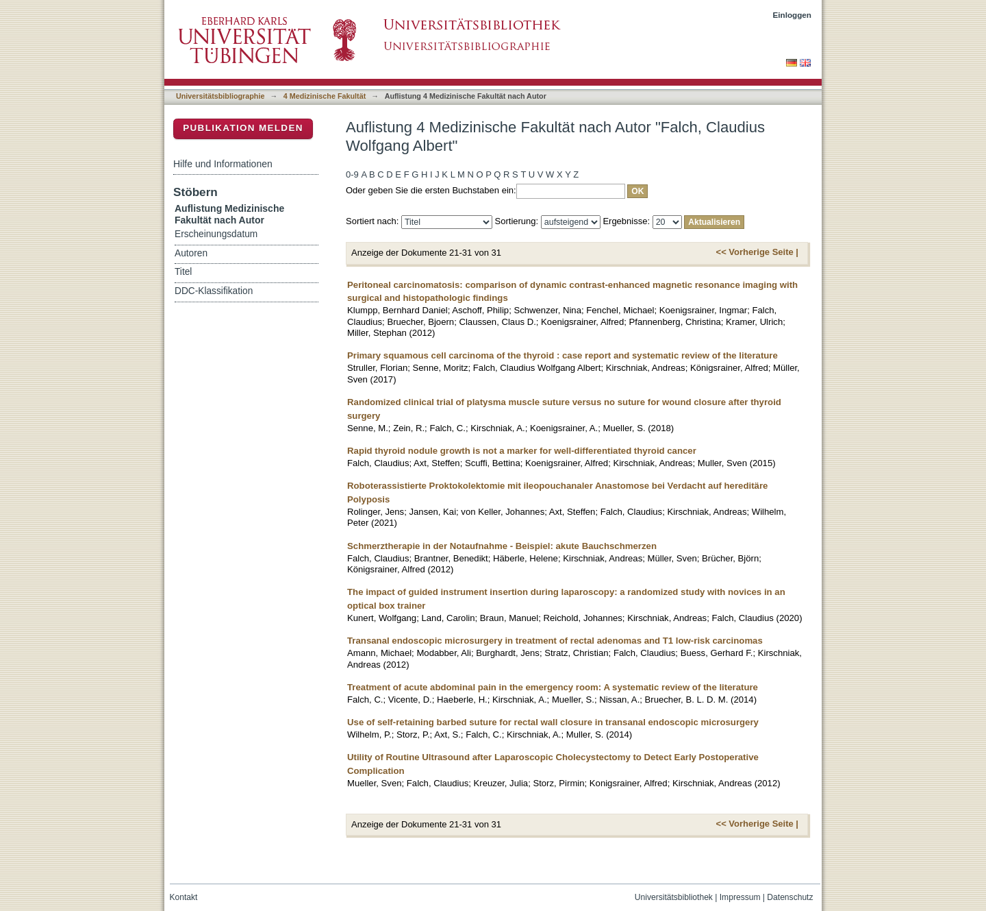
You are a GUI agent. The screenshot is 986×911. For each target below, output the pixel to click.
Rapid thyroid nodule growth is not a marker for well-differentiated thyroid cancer (521, 451)
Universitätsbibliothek (674, 897)
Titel (183, 272)
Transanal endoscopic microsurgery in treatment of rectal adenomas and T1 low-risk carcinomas (555, 640)
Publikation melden (243, 128)
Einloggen (792, 14)
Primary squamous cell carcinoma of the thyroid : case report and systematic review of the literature (562, 355)
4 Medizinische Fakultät (324, 96)
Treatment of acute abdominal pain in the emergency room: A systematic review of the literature (552, 687)
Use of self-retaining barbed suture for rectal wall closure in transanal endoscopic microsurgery (553, 722)
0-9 (352, 174)
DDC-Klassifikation (214, 291)
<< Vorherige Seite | (757, 252)
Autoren (191, 253)
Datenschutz (790, 897)
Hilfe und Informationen (223, 163)
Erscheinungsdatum (216, 234)
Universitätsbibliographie (220, 96)
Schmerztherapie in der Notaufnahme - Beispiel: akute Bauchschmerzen (502, 546)
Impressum (740, 897)
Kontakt (184, 897)
